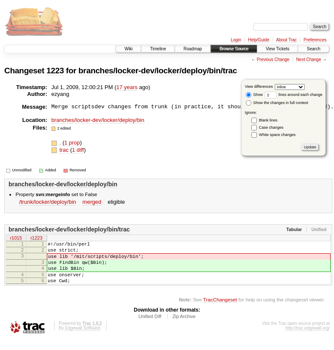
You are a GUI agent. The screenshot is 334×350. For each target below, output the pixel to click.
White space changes (277, 135)
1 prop (72, 142)
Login (236, 40)
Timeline (158, 48)
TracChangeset (220, 309)
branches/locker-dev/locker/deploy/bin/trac (157, 70)
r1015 (16, 238)
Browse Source (233, 48)
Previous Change (273, 59)
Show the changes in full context (277, 103)
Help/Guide (258, 40)
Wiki (128, 48)
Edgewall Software (82, 338)
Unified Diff (149, 326)
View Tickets (277, 48)
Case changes (271, 127)
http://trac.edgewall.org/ (307, 338)
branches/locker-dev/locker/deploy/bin (98, 120)
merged (92, 202)
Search (313, 48)
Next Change (308, 59)
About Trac (286, 40)
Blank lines (268, 120)
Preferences (315, 40)
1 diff (78, 150)
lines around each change (293, 95)
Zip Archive (184, 326)
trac (64, 150)
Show (254, 95)
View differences (259, 86)
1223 (55, 70)
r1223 (36, 238)
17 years (127, 87)
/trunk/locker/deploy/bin (47, 202)
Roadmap (193, 48)
